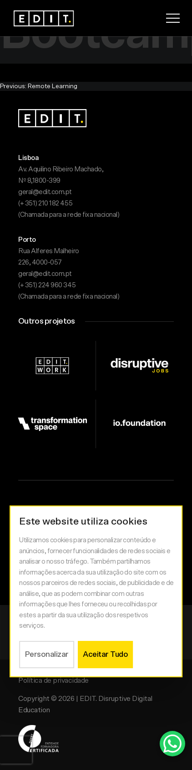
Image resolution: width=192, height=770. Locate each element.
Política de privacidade (53, 680)
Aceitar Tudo (105, 654)
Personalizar (47, 654)
